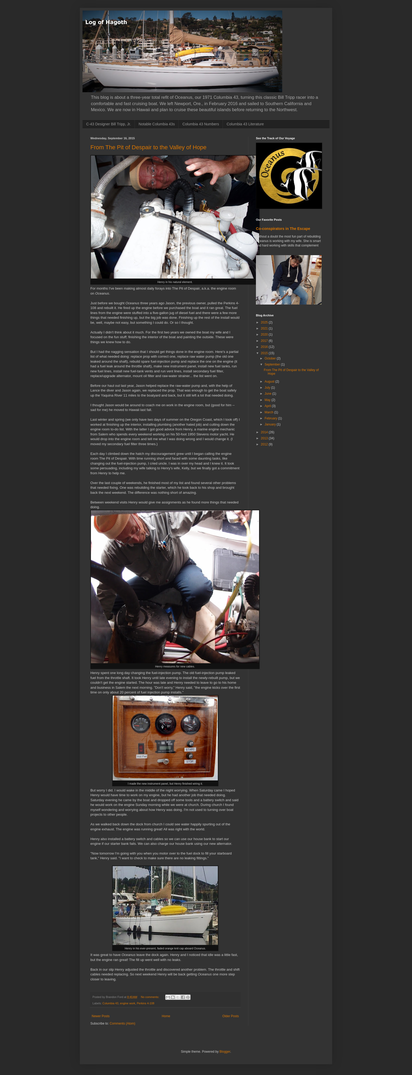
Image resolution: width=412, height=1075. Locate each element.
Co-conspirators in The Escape (283, 229)
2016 (265, 347)
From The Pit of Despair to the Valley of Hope (148, 147)
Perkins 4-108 (145, 1003)
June (268, 393)
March (269, 412)
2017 (265, 341)
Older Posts (230, 1016)
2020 (265, 334)
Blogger (224, 1051)
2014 (265, 432)
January (271, 424)
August (270, 381)
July (268, 387)
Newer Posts (101, 1016)
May (268, 400)
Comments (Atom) (122, 1023)
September (273, 364)
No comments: (150, 997)
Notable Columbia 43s (156, 124)
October (271, 358)
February (271, 418)
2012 (265, 444)
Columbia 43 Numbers (200, 124)
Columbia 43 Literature (245, 124)
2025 (265, 322)
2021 (265, 328)
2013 (265, 438)
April (268, 406)
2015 (265, 353)
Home (166, 1016)
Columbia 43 (110, 1003)
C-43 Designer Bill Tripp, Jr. (108, 124)
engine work (127, 1003)
